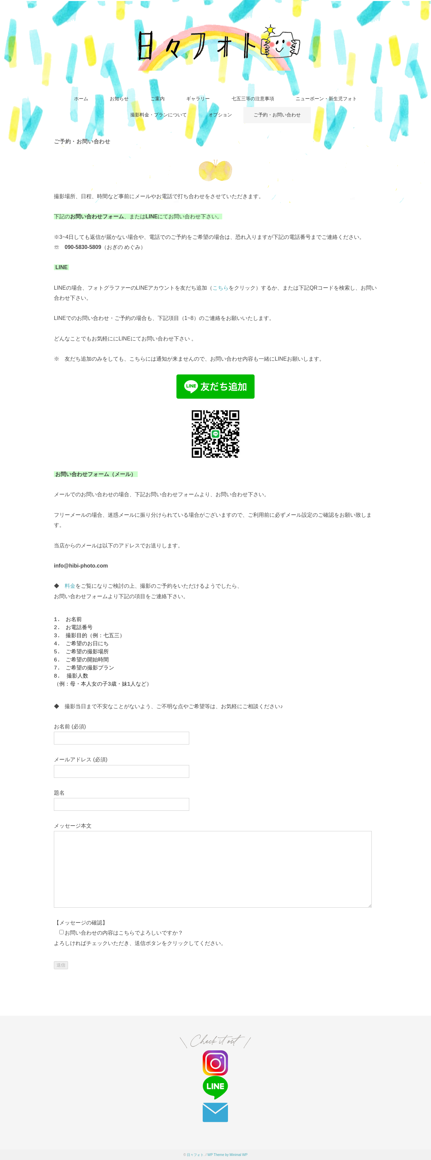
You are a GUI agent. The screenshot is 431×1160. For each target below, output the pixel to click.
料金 (70, 586)
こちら (220, 288)
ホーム (81, 98)
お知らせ (119, 98)
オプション (220, 114)
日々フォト (195, 1155)
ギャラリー (198, 98)
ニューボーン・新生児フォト (326, 98)
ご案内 (158, 98)
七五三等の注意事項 (253, 98)
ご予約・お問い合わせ (277, 114)
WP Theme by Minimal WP (227, 1155)
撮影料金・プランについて (158, 114)
